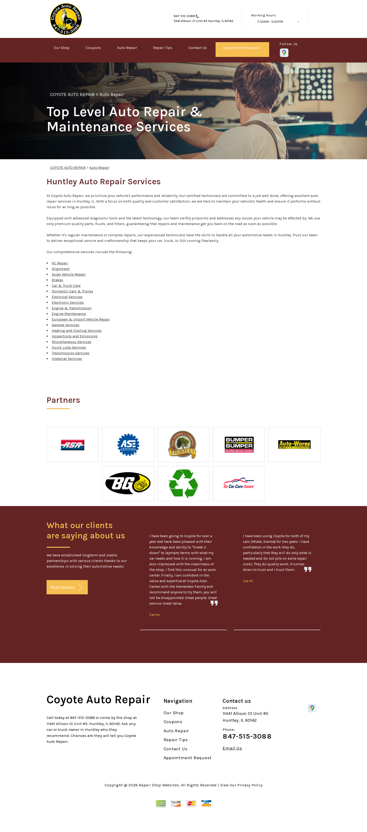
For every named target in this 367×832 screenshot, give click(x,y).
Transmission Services (70, 353)
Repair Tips (162, 47)
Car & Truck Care (66, 285)
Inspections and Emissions (75, 336)
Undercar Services (67, 358)
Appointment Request (241, 47)
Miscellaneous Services (71, 342)
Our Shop (62, 47)
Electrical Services (67, 297)
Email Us (232, 748)
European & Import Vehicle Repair (81, 319)
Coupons (93, 47)
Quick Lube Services (69, 347)
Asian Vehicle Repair (69, 274)
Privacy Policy (249, 785)
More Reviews (66, 587)
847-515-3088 (184, 16)
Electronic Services (68, 302)
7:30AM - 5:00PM (270, 22)
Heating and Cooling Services (77, 330)
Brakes (57, 280)
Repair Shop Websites (159, 785)
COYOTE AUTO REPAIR (72, 94)
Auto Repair (127, 47)
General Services (65, 325)
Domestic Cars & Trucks (72, 291)
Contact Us (197, 47)
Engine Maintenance (69, 313)
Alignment (61, 268)
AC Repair (60, 263)
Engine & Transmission (72, 308)
